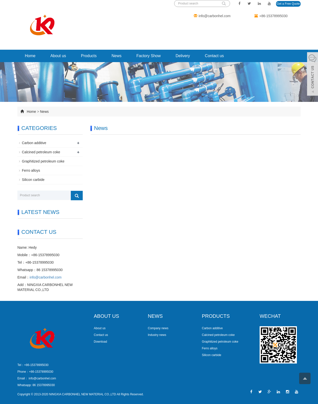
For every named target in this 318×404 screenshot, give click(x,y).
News (116, 56)
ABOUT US (106, 316)
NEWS (155, 316)
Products (89, 56)
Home (30, 56)
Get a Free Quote (288, 3)
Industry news (157, 335)
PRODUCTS (216, 316)
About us (58, 56)
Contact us (214, 56)
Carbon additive (34, 143)
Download (100, 341)
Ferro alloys (31, 170)
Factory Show (148, 56)
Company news (158, 328)
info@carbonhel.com (215, 16)
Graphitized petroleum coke (43, 161)
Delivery (183, 56)
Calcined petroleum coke (41, 152)
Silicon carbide (33, 180)
